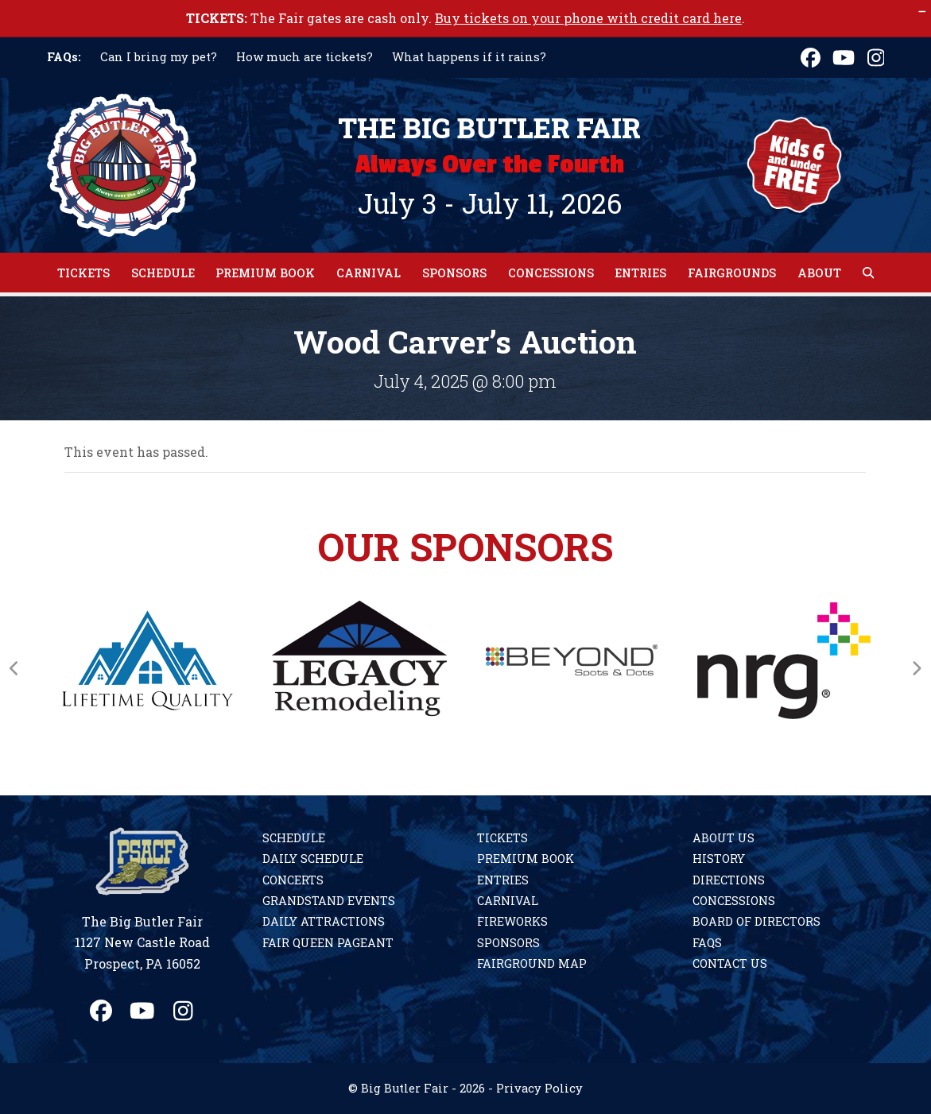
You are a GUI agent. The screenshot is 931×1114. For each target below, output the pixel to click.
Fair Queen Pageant (328, 942)
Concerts (293, 880)
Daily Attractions (323, 921)
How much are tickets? (304, 56)
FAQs (707, 942)
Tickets (502, 837)
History (718, 858)
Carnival (507, 900)
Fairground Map (532, 963)
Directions (728, 880)
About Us (723, 837)
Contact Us (729, 963)
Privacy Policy (539, 1088)
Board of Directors (756, 921)
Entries (503, 880)
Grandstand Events (328, 900)
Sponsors (508, 942)
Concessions (733, 900)
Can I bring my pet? (158, 56)
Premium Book (525, 858)
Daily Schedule (312, 858)
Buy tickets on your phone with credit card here (588, 18)
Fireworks (512, 921)
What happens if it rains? (469, 56)
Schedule (293, 837)
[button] (867, 272)
